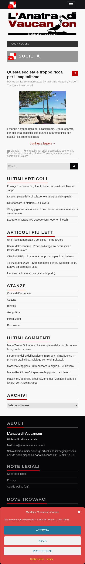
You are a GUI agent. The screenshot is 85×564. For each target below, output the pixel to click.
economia (67, 150)
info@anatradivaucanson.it (29, 445)
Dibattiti (14, 150)
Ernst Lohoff (26, 85)
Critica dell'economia (19, 293)
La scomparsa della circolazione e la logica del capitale (39, 196)
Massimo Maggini (56, 81)
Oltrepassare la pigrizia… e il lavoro (28, 202)
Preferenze (42, 551)
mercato (27, 153)
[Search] (74, 166)
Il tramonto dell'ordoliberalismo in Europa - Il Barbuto (38, 355)
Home (13, 44)
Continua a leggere (42, 143)
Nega (43, 540)
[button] (79, 512)
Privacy (49, 559)
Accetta (42, 530)
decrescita (54, 150)
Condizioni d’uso (17, 473)
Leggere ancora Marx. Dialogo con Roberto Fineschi (38, 219)
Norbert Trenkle (43, 153)
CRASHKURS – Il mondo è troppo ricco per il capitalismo (40, 256)
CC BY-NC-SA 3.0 (63, 455)
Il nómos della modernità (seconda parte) (31, 273)
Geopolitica (13, 312)
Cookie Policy (37, 559)
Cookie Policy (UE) (18, 486)
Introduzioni (14, 318)
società (24, 44)
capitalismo (33, 150)
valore (24, 155)
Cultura (11, 299)
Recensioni (13, 325)
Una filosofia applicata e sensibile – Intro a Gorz (35, 239)
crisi (44, 150)
